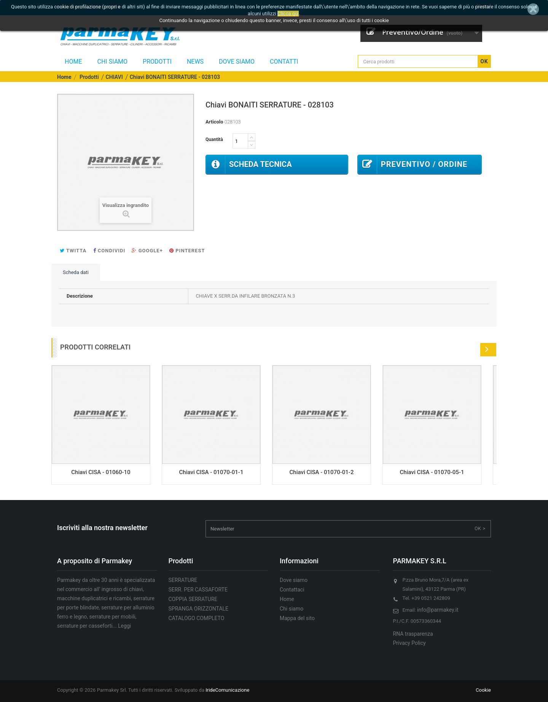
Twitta (73, 250)
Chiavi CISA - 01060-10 (100, 472)
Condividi (109, 250)
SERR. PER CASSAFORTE (198, 590)
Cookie (483, 690)
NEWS (195, 61)
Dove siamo (237, 61)
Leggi (124, 626)
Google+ (147, 250)
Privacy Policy (409, 643)
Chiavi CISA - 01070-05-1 (432, 472)
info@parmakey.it (438, 610)
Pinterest (187, 250)
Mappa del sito (297, 618)
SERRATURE (183, 580)
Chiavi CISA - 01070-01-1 (211, 472)
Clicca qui (288, 13)
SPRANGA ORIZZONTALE (199, 609)
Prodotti (157, 61)
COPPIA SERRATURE (193, 599)
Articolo (214, 122)
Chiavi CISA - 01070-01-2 (322, 472)
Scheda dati (76, 272)
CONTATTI (284, 61)
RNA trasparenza (413, 634)
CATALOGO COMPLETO (197, 618)
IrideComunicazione (227, 690)
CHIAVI (114, 77)
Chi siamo (112, 61)
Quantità (214, 139)
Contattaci (292, 590)
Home (73, 61)
